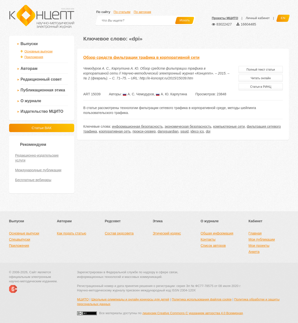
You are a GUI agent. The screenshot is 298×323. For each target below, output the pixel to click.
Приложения (34, 57)
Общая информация (217, 233)
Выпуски (29, 44)
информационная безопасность (137, 126)
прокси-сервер (144, 131)
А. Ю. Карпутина (171, 94)
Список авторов (213, 246)
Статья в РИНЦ (260, 86)
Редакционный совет (41, 79)
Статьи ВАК (42, 128)
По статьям (122, 12)
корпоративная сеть (114, 131)
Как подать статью (71, 233)
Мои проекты (259, 246)
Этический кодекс (167, 233)
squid (184, 131)
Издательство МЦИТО (42, 111)
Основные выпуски (39, 51)
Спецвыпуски (19, 239)
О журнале (31, 101)
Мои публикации (262, 239)
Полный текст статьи (260, 69)
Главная (255, 233)
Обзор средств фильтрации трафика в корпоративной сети (141, 57)
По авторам (142, 12)
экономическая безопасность (188, 126)
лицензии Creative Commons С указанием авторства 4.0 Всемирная (192, 313)
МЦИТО (83, 299)
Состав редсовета (119, 233)
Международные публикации (38, 170)
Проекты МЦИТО (225, 18)
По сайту (103, 12)
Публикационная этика (43, 90)
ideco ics (197, 131)
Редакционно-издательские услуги (37, 157)
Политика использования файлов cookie (202, 299)
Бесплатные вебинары (33, 180)
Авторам (29, 68)
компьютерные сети (229, 126)
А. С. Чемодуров (138, 94)
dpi (208, 131)
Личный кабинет (258, 18)
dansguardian (168, 131)
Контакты (208, 239)
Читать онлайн (261, 78)
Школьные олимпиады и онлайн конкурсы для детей (130, 299)
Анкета (254, 252)
